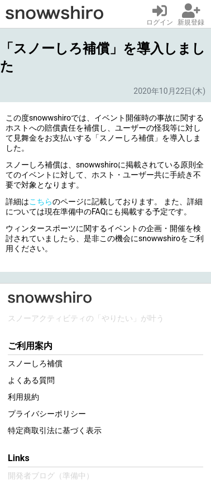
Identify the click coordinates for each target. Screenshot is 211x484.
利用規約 (23, 396)
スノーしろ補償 (35, 363)
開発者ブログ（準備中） (51, 475)
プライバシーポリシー (47, 413)
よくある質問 (31, 380)
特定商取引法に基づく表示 (55, 430)
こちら (40, 201)
